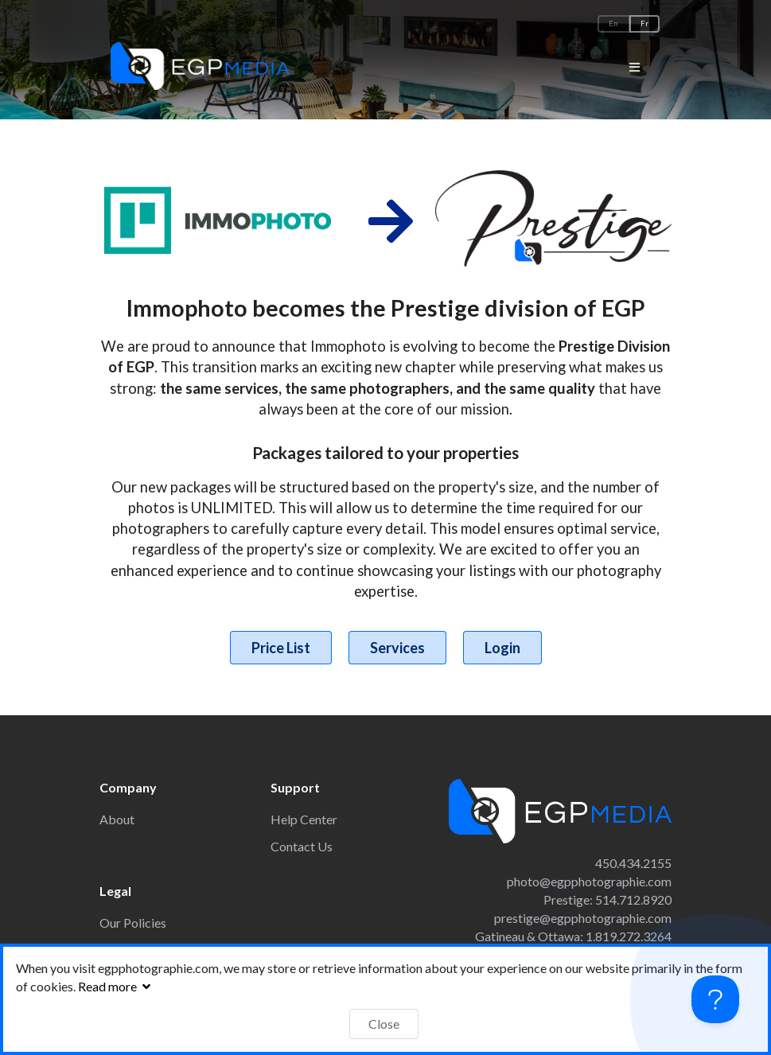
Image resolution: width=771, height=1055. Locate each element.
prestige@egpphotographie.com (583, 917)
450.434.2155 (633, 862)
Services (397, 647)
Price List (280, 647)
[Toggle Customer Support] (715, 999)
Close (383, 1023)
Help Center (304, 819)
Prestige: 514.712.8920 (607, 899)
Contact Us (302, 846)
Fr (644, 23)
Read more (116, 986)
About (116, 819)
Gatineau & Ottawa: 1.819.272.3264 (573, 936)
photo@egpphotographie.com (589, 881)
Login (502, 647)
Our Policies (132, 922)
